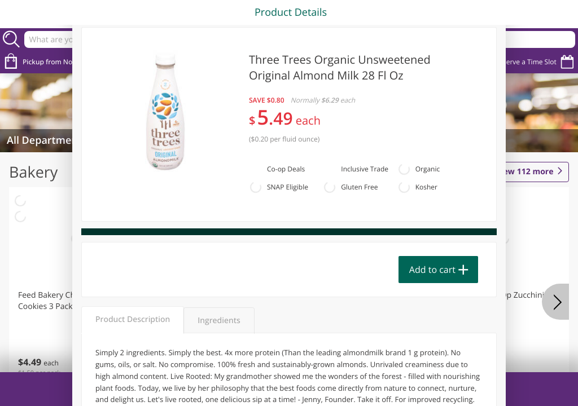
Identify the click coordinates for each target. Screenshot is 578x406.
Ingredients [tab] (219, 320)
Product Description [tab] (132, 319)
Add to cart (432, 269)
